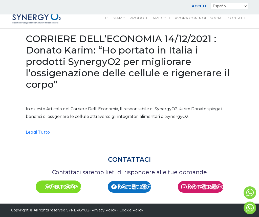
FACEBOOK (132, 187)
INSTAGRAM (204, 187)
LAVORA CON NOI (189, 18)
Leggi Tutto (38, 132)
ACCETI (199, 6)
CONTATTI (236, 18)
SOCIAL (217, 18)
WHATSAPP (61, 187)
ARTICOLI (161, 18)
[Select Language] (229, 6)
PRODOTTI (139, 18)
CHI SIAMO (115, 18)
